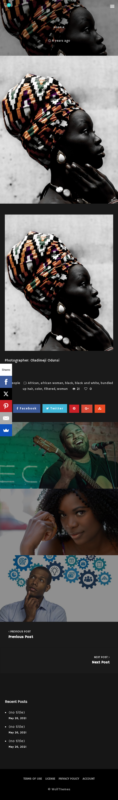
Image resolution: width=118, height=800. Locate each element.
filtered (49, 389)
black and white (87, 383)
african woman (52, 383)
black (69, 383)
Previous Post (58, 634)
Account (89, 779)
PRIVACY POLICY (69, 779)
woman (62, 389)
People (59, 27)
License (50, 779)
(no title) (17, 712)
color (38, 389)
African (33, 383)
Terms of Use (32, 779)
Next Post (59, 660)
